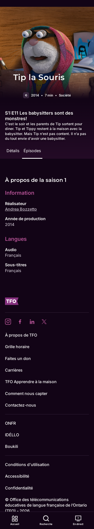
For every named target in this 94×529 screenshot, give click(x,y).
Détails (13, 150)
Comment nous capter (26, 393)
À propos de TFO (21, 335)
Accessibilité (17, 476)
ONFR (10, 423)
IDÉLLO (12, 434)
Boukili (11, 446)
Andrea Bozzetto (21, 209)
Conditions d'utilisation (27, 464)
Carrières (14, 370)
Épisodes (32, 150)
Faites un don (18, 358)
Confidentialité (19, 487)
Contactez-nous (20, 405)
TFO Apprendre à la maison (31, 381)
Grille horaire (17, 346)
